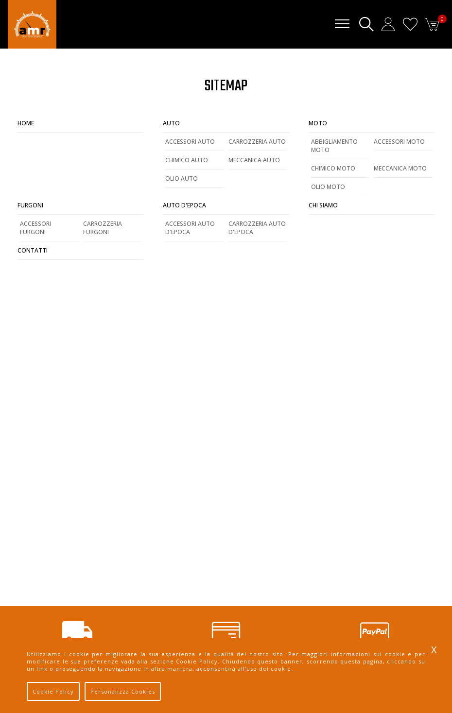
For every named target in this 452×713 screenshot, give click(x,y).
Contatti (32, 250)
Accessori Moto (399, 141)
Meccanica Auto (254, 160)
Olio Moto (328, 187)
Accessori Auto (190, 141)
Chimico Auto (186, 160)
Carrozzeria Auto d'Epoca (257, 228)
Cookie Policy (53, 691)
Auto (171, 123)
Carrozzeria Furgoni (102, 228)
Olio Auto (181, 178)
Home (25, 123)
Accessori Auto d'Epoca (190, 228)
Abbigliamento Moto (334, 145)
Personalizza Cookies (122, 691)
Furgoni (30, 205)
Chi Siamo (323, 205)
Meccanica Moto (400, 168)
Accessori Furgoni (35, 228)
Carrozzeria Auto (257, 141)
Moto (318, 123)
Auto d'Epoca (184, 205)
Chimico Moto (333, 168)
